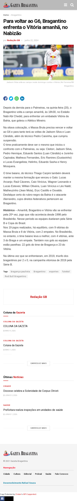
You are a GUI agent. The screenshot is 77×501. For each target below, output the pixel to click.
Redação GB (13, 40)
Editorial (27, 474)
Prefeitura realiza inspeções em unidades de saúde (33, 409)
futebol (66, 271)
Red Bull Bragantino (15, 276)
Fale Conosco (61, 474)
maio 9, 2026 (9, 331)
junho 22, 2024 (31, 40)
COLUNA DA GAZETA (15, 326)
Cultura (16, 474)
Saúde (6, 405)
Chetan (18, 494)
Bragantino (16, 15)
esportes (54, 271)
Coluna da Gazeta (13, 322)
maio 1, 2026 (9, 350)
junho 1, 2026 (10, 414)
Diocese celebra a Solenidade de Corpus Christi (30, 390)
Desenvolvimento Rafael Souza (19, 483)
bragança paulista (20, 271)
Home (6, 15)
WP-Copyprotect (29, 494)
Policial (38, 474)
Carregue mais (38, 363)
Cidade (7, 386)
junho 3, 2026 (10, 395)
